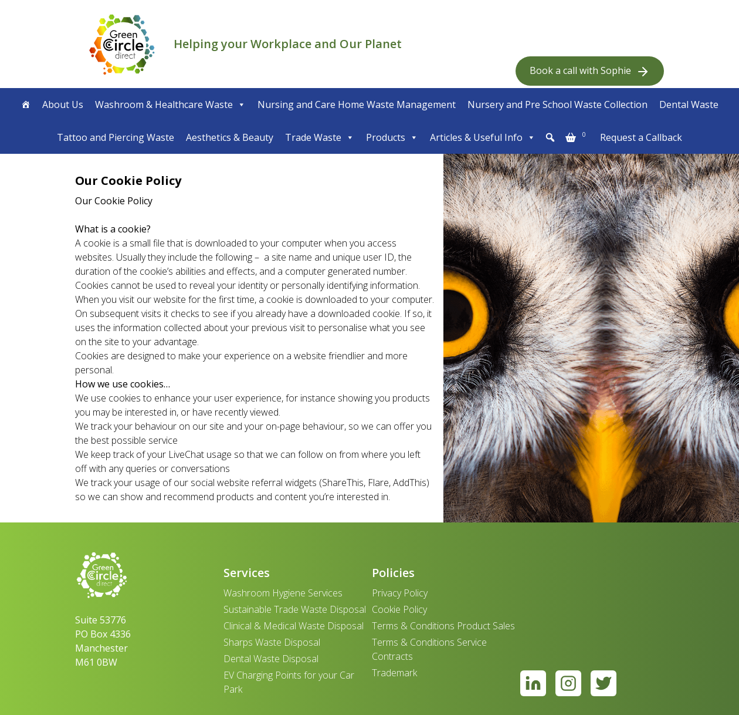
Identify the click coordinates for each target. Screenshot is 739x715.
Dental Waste (688, 104)
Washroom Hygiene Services (283, 592)
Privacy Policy (400, 592)
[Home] (25, 104)
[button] (550, 137)
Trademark (394, 672)
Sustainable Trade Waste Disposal (294, 609)
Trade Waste (319, 137)
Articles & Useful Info (482, 137)
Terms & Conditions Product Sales (443, 625)
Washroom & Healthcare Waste (170, 104)
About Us (62, 104)
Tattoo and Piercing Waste (115, 137)
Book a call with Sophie (590, 71)
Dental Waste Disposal (270, 658)
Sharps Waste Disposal (271, 642)
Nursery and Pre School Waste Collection (557, 104)
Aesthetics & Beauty (229, 137)
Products (392, 137)
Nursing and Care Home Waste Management (356, 104)
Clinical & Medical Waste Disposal (293, 625)
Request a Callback (641, 137)
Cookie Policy (399, 609)
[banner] (122, 44)
